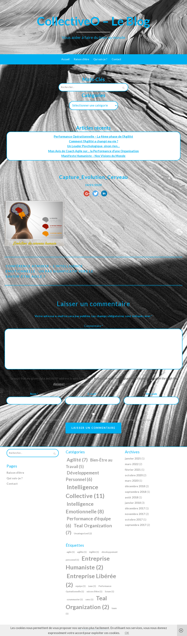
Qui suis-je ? (100, 59)
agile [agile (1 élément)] (71, 552)
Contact (116, 59)
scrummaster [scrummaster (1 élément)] (75, 599)
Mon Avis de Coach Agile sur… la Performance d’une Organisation (93, 151)
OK (127, 633)
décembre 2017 (135, 508)
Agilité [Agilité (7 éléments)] (77, 459)
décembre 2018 (135, 486)
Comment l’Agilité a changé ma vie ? (93, 141)
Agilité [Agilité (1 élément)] (94, 552)
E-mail (93, 393)
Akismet (59, 384)
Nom (34, 393)
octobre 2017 (134, 519)
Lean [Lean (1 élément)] (92, 586)
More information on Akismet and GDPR (105, 384)
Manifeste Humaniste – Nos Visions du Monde (93, 156)
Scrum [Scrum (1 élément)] (109, 591)
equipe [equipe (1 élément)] (80, 586)
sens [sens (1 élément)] (89, 599)
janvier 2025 (133, 458)
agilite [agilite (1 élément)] (82, 552)
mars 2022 (131, 464)
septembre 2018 (135, 491)
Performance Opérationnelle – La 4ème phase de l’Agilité (93, 136)
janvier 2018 (133, 502)
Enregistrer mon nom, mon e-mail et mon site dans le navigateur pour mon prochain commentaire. (93, 419)
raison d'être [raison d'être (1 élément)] (94, 591)
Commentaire (93, 325)
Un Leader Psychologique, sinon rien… (93, 146)
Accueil (65, 59)
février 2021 (133, 469)
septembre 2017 (135, 525)
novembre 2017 (135, 514)
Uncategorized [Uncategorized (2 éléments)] (83, 533)
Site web (151, 393)
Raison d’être (81, 59)
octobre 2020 (134, 475)
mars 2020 (131, 480)
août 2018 (131, 497)
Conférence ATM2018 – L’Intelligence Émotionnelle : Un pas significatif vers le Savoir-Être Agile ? (49, 271)
